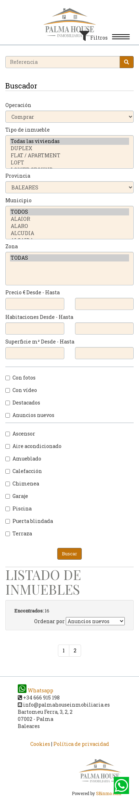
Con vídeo (21, 390)
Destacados (22, 402)
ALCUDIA (69, 233)
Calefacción (23, 471)
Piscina (18, 508)
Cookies (40, 744)
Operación (18, 105)
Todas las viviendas (69, 141)
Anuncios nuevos (29, 415)
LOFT (69, 162)
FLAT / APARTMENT (69, 155)
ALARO (69, 226)
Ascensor (20, 433)
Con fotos (20, 377)
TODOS (69, 211)
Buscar (69, 553)
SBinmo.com (108, 793)
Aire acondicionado (33, 446)
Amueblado (23, 458)
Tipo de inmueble (27, 129)
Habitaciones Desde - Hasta (39, 317)
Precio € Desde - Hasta (32, 292)
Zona (11, 246)
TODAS (69, 257)
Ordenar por (49, 621)
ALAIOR (69, 219)
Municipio (18, 200)
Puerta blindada (29, 521)
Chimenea (22, 483)
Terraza (18, 533)
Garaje (16, 496)
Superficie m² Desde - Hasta (39, 341)
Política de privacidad (81, 744)
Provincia (17, 175)
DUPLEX (69, 148)
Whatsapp (35, 690)
